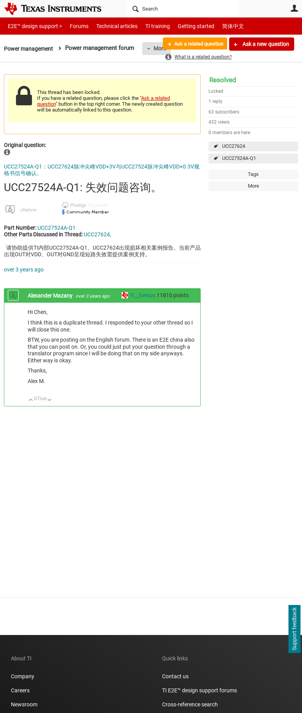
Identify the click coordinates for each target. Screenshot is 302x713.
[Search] (183, 8)
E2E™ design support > (32, 26)
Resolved (222, 80)
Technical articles (108, 26)
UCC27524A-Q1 (239, 158)
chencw (28, 210)
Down (49, 400)
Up (31, 400)
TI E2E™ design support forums (199, 690)
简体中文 (217, 26)
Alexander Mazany (51, 296)
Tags (253, 174)
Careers (20, 690)
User (294, 8)
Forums (73, 26)
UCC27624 (233, 146)
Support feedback (294, 629)
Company (22, 676)
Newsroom (24, 704)
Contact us (175, 676)
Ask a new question (265, 44)
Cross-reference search (190, 704)
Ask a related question (195, 44)
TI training (147, 26)
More (253, 186)
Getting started (182, 26)
